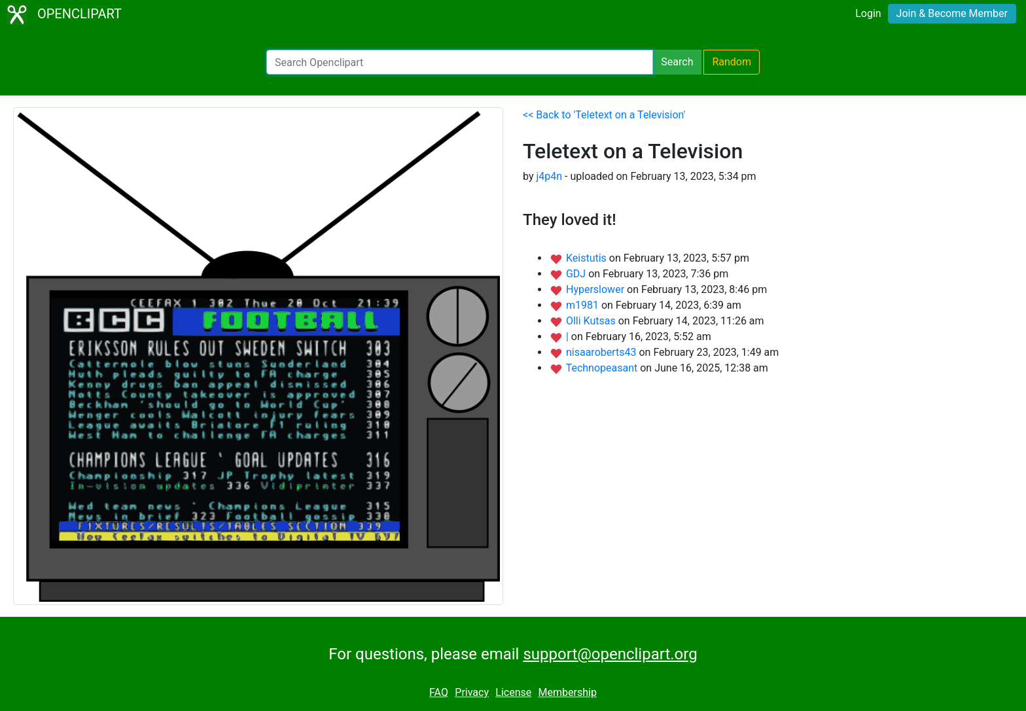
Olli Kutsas (592, 321)
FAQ (438, 692)
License (513, 692)
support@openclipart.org (610, 654)
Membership (568, 692)
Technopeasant (603, 368)
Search (677, 62)
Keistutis (587, 258)
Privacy (472, 692)
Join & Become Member (952, 13)
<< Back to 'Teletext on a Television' (604, 115)
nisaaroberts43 (602, 352)
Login (868, 13)
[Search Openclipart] (459, 62)
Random (731, 62)
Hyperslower (596, 289)
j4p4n (549, 176)
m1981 (583, 305)
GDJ (577, 274)
